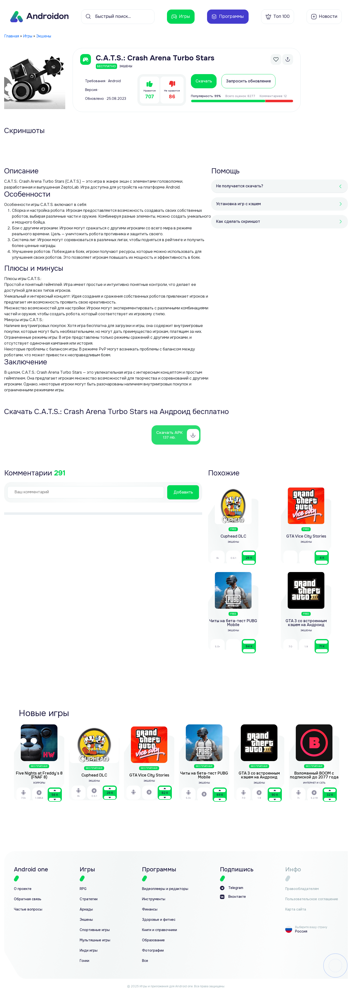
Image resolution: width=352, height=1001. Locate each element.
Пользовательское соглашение (311, 899)
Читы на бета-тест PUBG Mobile (204, 775)
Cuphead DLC (94, 775)
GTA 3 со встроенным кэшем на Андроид (259, 775)
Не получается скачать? (239, 186)
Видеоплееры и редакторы (165, 889)
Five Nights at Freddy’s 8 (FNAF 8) (39, 775)
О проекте (23, 889)
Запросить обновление (248, 81)
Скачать (204, 81)
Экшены (43, 36)
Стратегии (89, 899)
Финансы (149, 909)
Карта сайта (295, 909)
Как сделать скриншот (238, 221)
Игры (180, 17)
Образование (153, 940)
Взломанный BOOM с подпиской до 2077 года (314, 775)
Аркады (86, 909)
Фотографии (153, 950)
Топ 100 (277, 17)
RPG (83, 889)
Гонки (84, 961)
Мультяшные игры (95, 940)
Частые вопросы (28, 909)
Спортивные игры (95, 930)
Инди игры (89, 950)
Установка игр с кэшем (238, 203)
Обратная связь (27, 899)
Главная (11, 36)
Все (145, 961)
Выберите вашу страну (311, 927)
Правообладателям (302, 889)
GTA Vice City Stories (149, 775)
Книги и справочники (159, 930)
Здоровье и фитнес (159, 920)
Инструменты (153, 899)
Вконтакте (233, 897)
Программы (227, 17)
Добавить (183, 492)
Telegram (231, 888)
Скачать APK (170, 434)
